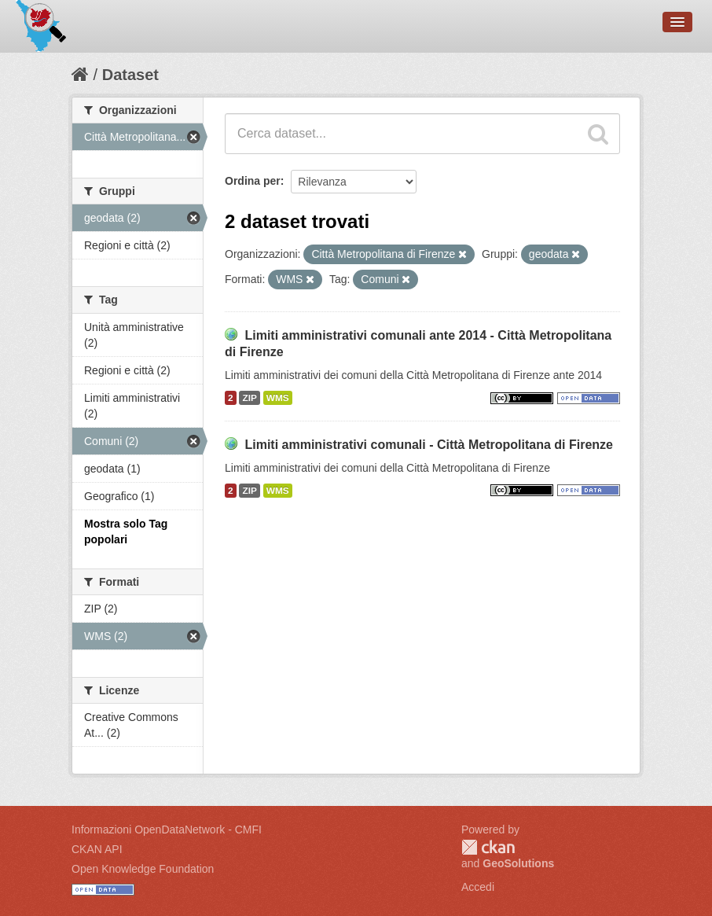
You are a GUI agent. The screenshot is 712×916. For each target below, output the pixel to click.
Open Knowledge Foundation (143, 869)
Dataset (130, 74)
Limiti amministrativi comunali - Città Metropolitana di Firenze (428, 444)
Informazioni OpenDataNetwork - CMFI (167, 829)
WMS (277, 397)
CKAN (488, 847)
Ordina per (253, 181)
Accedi (477, 887)
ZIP (249, 397)
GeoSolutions (518, 863)
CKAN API (97, 849)
